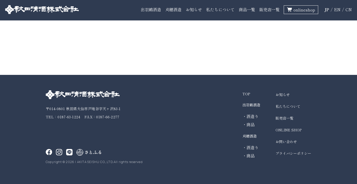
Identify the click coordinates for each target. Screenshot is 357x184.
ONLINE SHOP (289, 129)
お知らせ (194, 9)
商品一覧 (247, 9)
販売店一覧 (269, 9)
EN (337, 9)
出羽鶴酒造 (151, 9)
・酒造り (250, 116)
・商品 (248, 124)
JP (326, 9)
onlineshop (304, 10)
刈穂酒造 (173, 9)
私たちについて (220, 9)
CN (349, 9)
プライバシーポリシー (293, 153)
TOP (246, 93)
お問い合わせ (286, 141)
